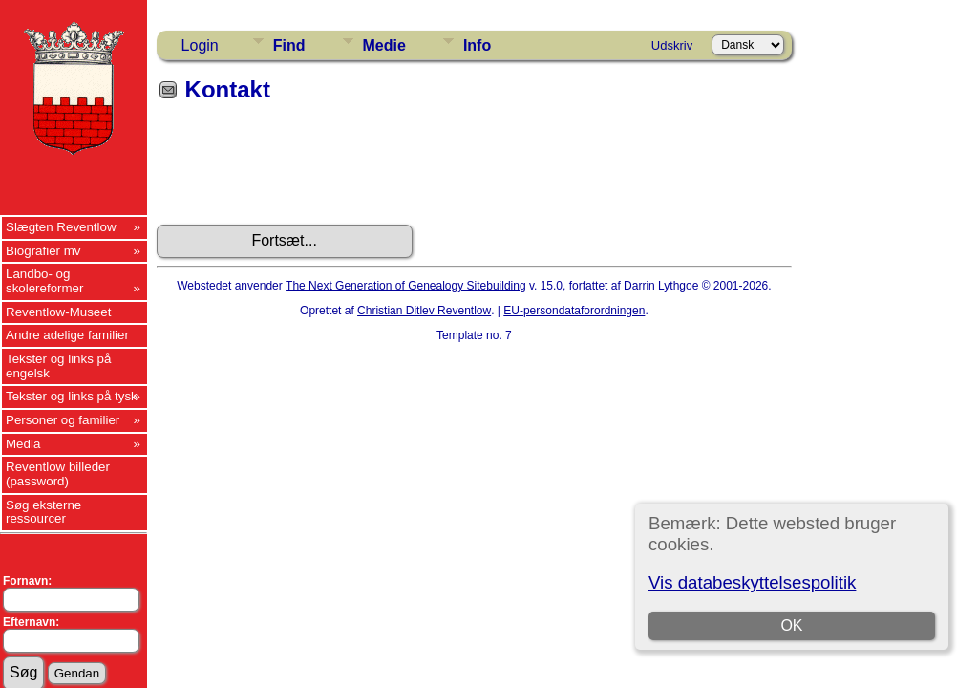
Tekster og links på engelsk (58, 366)
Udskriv (671, 45)
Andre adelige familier (67, 335)
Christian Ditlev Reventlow (424, 310)
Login (200, 45)
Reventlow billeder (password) (58, 474)
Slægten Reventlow (61, 227)
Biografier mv (43, 251)
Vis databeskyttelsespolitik (752, 582)
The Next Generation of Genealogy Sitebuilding (406, 285)
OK (792, 625)
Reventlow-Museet (58, 312)
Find (289, 45)
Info (477, 45)
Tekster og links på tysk (72, 396)
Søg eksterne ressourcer (43, 512)
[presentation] (302, 170)
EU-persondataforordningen (574, 310)
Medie (384, 45)
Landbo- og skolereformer (44, 281)
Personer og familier (62, 420)
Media (23, 444)
